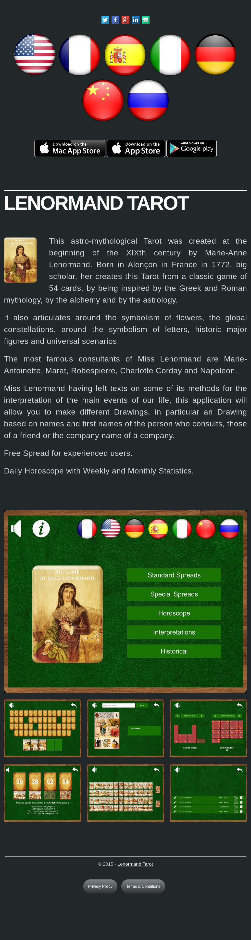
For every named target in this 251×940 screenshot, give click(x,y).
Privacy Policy (100, 888)
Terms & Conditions (143, 888)
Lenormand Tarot (135, 865)
